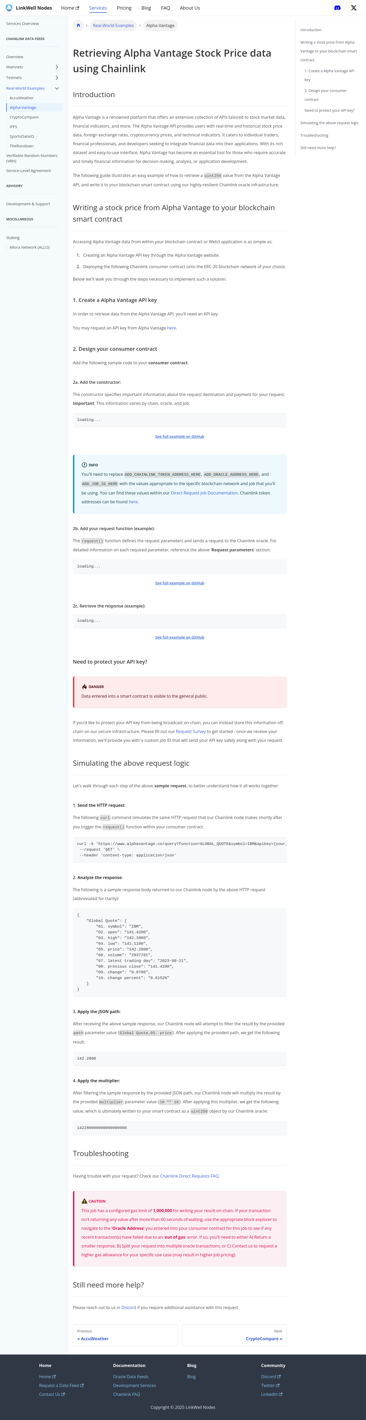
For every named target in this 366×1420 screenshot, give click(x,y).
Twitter (270, 1385)
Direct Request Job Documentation (204, 493)
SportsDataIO (22, 136)
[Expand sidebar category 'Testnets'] (57, 77)
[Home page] (78, 25)
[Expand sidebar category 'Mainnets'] (57, 67)
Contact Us (52, 1394)
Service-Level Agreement (28, 170)
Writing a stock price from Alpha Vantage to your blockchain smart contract (329, 51)
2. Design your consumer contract (326, 95)
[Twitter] (354, 8)
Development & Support (28, 203)
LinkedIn (272, 1394)
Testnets (14, 77)
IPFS (13, 126)
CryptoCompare (24, 117)
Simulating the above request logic (330, 122)
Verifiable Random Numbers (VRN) (32, 158)
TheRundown (22, 145)
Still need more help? (318, 147)
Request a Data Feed (61, 1385)
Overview (14, 56)
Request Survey (191, 731)
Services (98, 8)
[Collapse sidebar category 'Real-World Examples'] (57, 88)
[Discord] (337, 8)
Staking (12, 237)
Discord (128, 1307)
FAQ (165, 8)
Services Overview (22, 23)
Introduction (311, 29)
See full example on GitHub (179, 436)
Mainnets (14, 66)
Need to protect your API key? (330, 110)
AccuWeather (22, 97)
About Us (190, 8)
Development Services (134, 1385)
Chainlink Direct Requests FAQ (189, 1176)
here (171, 328)
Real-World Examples (25, 88)
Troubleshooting (314, 135)
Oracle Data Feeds (131, 1376)
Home (70, 8)
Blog (146, 8)
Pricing (124, 8)
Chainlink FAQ (126, 1394)
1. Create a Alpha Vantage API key (330, 75)
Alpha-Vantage (23, 107)
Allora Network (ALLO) (30, 247)
